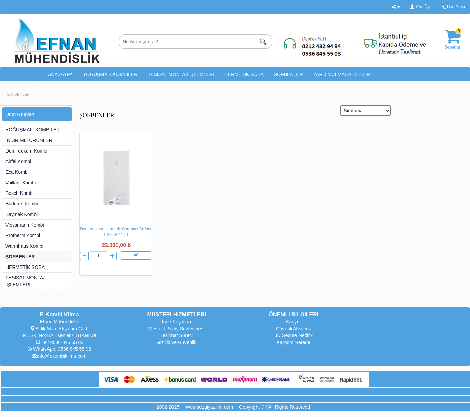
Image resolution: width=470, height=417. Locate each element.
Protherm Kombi (22, 235)
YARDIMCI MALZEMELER (341, 74)
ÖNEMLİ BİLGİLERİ (293, 314)
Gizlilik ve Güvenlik (176, 342)
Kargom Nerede (293, 342)
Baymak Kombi (21, 214)
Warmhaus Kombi (24, 246)
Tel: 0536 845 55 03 (60, 342)
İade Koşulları (176, 322)
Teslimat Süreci (176, 335)
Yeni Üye (421, 6)
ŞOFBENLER (288, 74)
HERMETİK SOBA (244, 74)
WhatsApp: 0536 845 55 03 (59, 349)
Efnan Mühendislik (59, 322)
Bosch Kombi (19, 193)
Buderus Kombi (21, 203)
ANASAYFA (60, 74)
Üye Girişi (453, 6)
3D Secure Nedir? (294, 335)
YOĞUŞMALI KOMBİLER (110, 74)
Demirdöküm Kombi (26, 151)
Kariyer (293, 322)
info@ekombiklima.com (59, 356)
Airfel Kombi (18, 161)
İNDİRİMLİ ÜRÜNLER (28, 140)
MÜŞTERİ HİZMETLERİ (176, 314)
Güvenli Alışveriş (293, 328)
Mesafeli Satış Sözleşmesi (176, 328)
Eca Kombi (17, 172)
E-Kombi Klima (59, 314)
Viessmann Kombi (24, 225)
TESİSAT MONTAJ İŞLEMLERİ (181, 74)
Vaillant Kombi (20, 182)
